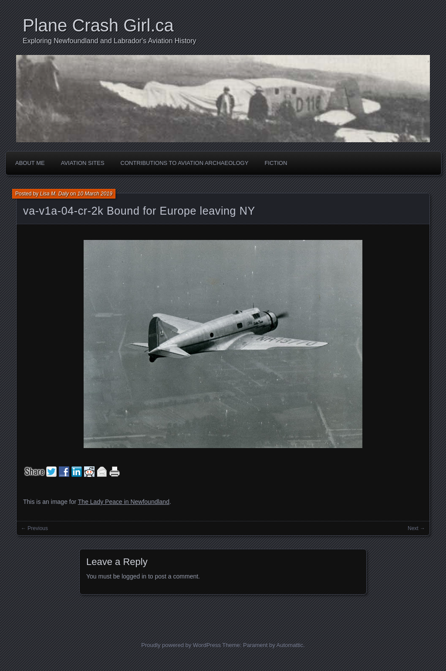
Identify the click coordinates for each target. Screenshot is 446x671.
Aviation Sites (83, 163)
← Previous (34, 528)
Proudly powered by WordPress (181, 645)
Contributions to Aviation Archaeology (185, 163)
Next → (416, 528)
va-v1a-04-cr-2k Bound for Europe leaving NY (139, 211)
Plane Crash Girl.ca (98, 25)
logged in (134, 576)
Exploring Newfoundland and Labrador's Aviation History (109, 41)
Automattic (290, 645)
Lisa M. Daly (54, 194)
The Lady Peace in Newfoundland (123, 501)
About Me (30, 163)
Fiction (275, 163)
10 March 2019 (95, 194)
